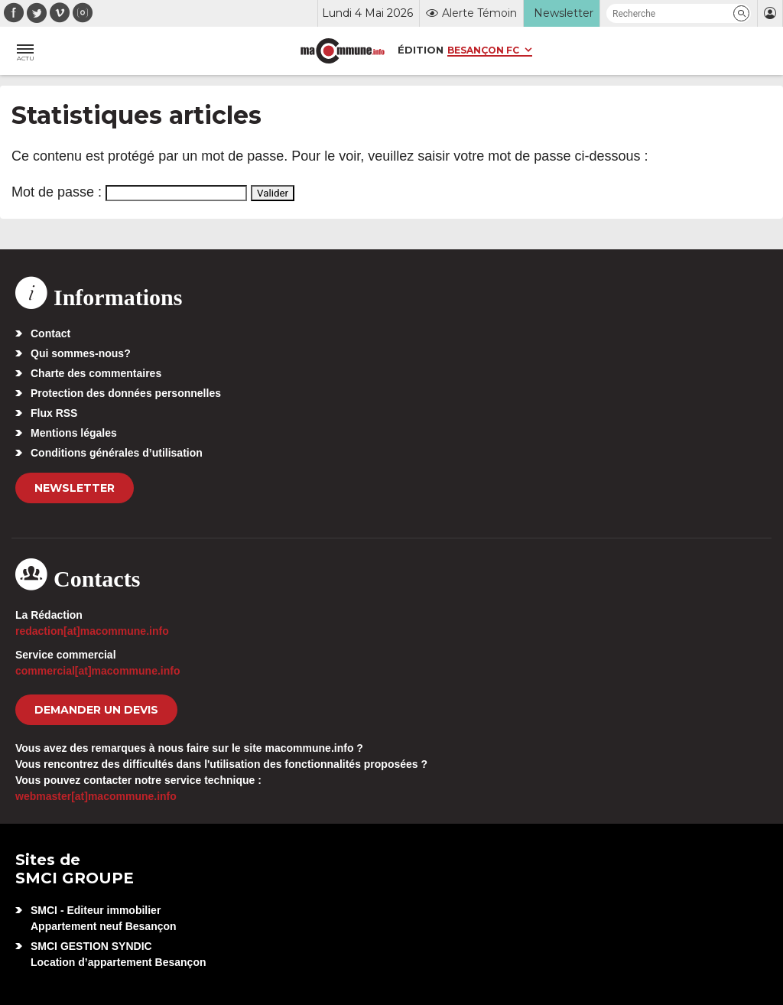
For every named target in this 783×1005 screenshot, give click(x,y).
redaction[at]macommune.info (92, 631)
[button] (741, 13)
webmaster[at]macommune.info (96, 796)
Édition (420, 50)
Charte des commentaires (96, 373)
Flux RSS (54, 413)
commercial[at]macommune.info (97, 671)
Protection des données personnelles (126, 393)
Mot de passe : (129, 192)
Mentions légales (74, 433)
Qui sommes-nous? (81, 353)
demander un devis (96, 710)
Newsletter (74, 488)
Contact (50, 333)
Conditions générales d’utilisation (117, 453)
